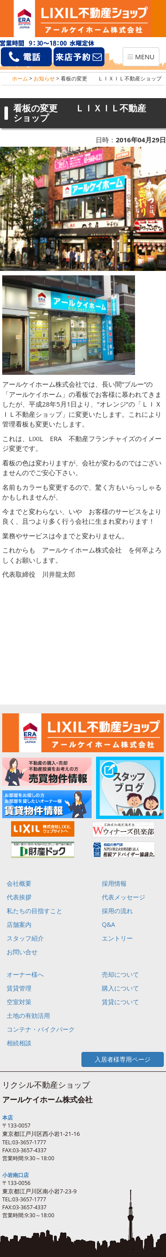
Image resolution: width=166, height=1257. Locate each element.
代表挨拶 (19, 897)
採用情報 (114, 883)
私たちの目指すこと (34, 911)
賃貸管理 (19, 988)
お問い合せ (22, 952)
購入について (120, 988)
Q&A (108, 924)
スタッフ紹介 (25, 938)
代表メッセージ (123, 897)
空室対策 (19, 1002)
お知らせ (44, 78)
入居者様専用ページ (123, 1059)
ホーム (20, 78)
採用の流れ (117, 911)
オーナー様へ (25, 974)
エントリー (117, 938)
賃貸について (120, 1002)
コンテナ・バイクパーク (41, 1029)
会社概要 (19, 883)
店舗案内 (19, 924)
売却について (120, 974)
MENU (143, 58)
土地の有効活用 (28, 1015)
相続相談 (19, 1043)
